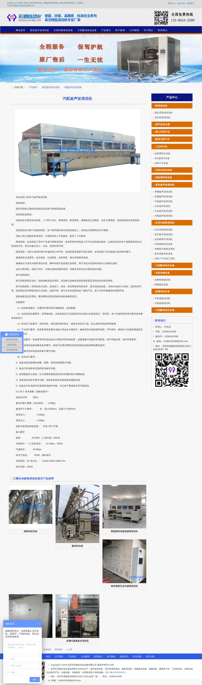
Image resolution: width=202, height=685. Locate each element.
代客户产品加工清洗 (165, 258)
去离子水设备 (161, 163)
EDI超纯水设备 (162, 158)
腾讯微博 (59, 649)
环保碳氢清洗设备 (164, 244)
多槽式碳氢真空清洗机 (77, 641)
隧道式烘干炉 (162, 139)
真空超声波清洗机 (164, 234)
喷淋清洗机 (161, 105)
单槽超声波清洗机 (164, 191)
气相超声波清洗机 (164, 201)
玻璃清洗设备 (162, 291)
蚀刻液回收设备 (163, 177)
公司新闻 (134, 30)
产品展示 (106, 30)
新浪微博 (47, 649)
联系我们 (162, 30)
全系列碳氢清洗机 (63, 30)
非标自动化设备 (163, 170)
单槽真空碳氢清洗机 (165, 249)
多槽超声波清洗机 (164, 196)
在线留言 (190, 3)
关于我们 (148, 30)
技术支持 (181, 3)
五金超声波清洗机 (164, 211)
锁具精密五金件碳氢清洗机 (124, 586)
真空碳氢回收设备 (164, 253)
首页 (48, 656)
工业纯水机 (161, 146)
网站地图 (110, 665)
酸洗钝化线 (77, 546)
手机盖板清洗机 (162, 298)
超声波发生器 (162, 124)
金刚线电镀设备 (162, 279)
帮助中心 (172, 3)
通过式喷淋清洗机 (164, 112)
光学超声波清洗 (162, 206)
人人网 (69, 649)
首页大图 (150, 656)
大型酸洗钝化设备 (87, 30)
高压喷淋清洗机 (162, 117)
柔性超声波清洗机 (39, 30)
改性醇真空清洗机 (164, 239)
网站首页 (20, 30)
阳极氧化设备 (161, 284)
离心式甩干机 (162, 131)
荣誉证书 (124, 656)
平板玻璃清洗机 (162, 303)
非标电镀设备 (162, 272)
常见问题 (137, 656)
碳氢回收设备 (30, 531)
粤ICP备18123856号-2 (115, 672)
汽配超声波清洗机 (73, 87)
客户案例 (120, 30)
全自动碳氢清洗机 (164, 229)
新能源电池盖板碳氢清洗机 (124, 531)
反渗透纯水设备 (162, 153)
